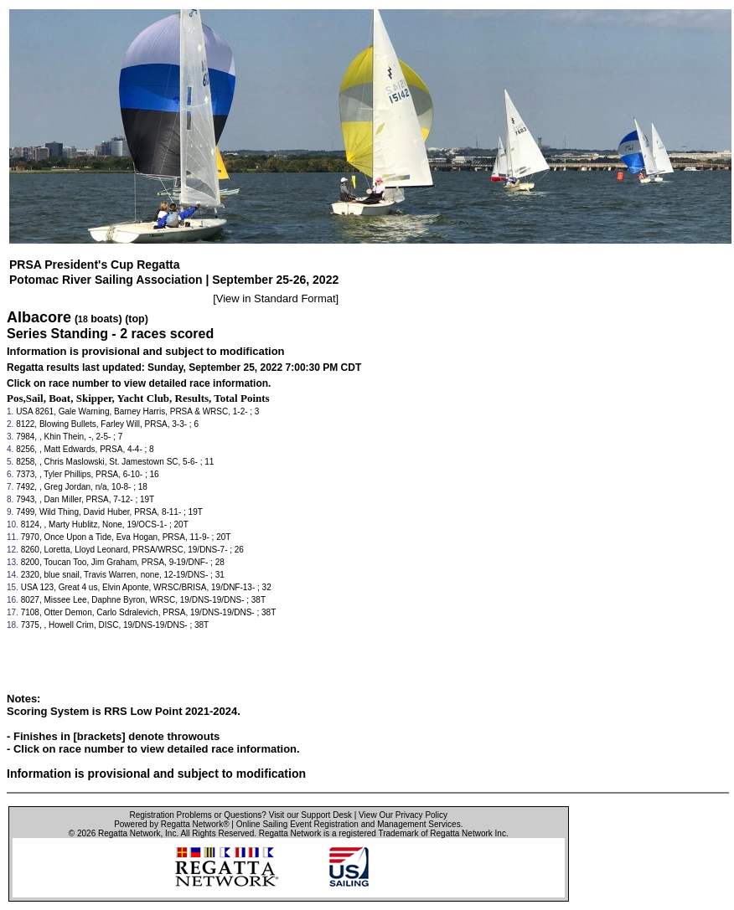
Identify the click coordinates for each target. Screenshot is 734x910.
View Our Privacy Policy (403, 815)
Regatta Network (129, 833)
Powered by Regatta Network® (171, 824)
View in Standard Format (276, 298)
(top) (136, 319)
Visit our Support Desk (310, 815)
